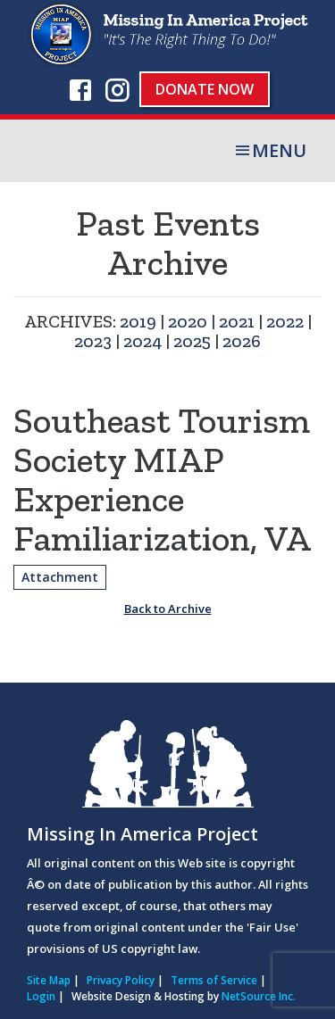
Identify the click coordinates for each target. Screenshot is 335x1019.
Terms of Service (214, 980)
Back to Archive (168, 609)
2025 (192, 341)
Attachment (59, 576)
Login (41, 996)
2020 (187, 321)
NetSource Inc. (259, 996)
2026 (241, 341)
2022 (285, 321)
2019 (138, 321)
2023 (93, 341)
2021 (237, 321)
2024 (142, 341)
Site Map (49, 980)
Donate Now (204, 89)
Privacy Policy (121, 980)
